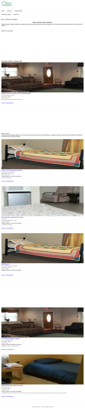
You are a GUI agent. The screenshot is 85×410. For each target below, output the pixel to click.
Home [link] (2, 11)
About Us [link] (9, 11)
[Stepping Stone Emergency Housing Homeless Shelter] (42, 375)
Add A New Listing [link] (6, 14)
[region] (42, 46)
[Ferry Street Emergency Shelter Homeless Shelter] (42, 328)
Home (2, 19)
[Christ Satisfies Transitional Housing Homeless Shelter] (42, 207)
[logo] (6, 3)
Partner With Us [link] (18, 11)
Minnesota (9, 19)
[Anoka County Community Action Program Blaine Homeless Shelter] (42, 83)
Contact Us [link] (16, 14)
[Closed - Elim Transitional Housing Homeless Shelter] (42, 160)
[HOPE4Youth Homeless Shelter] (42, 254)
